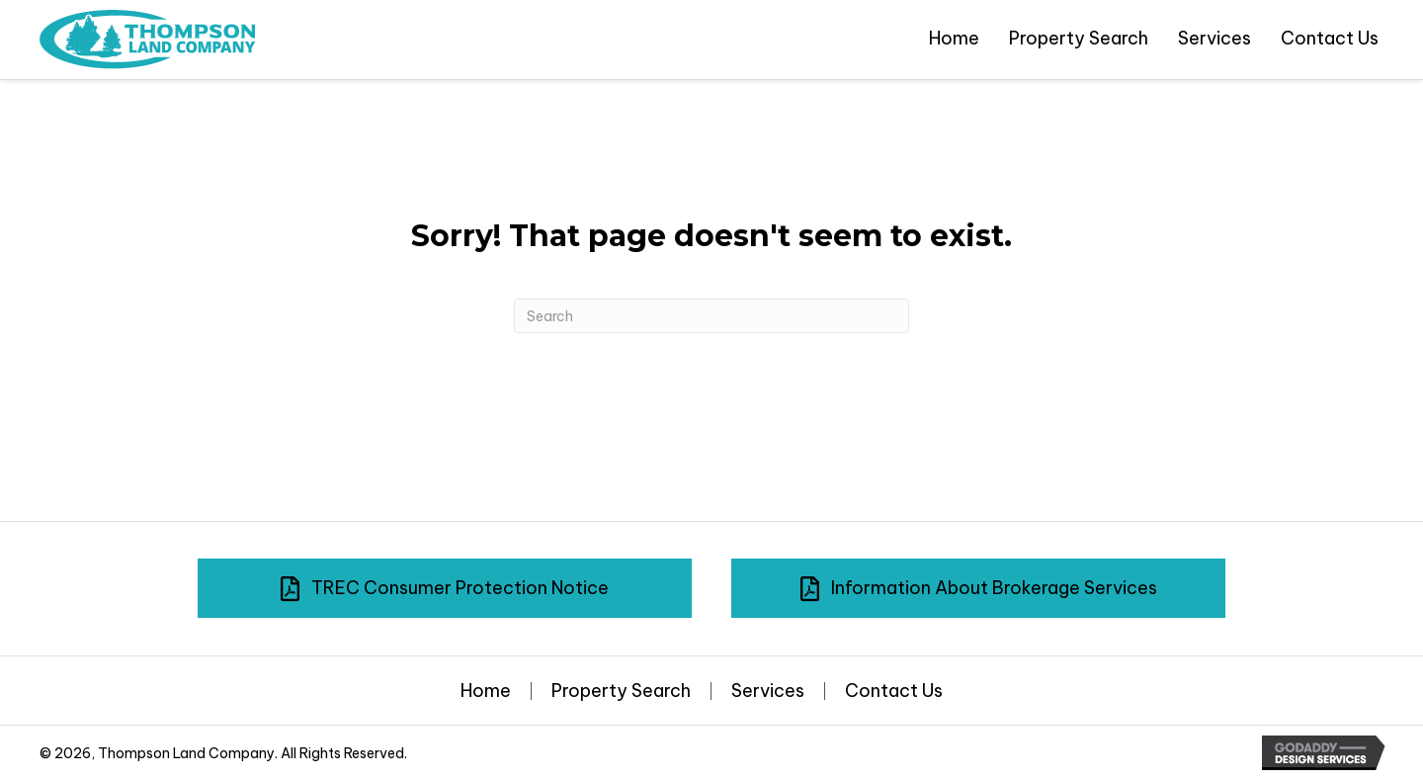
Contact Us (894, 691)
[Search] (711, 316)
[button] (445, 588)
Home (485, 691)
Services (767, 691)
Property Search (621, 691)
